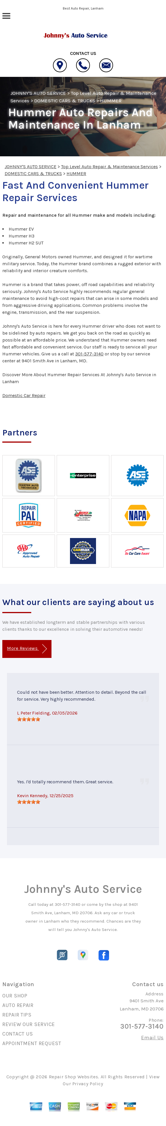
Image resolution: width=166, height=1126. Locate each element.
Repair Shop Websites (73, 1076)
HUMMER (110, 100)
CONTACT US (17, 1034)
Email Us (152, 1037)
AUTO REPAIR (18, 1005)
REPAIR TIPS (17, 1015)
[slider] (28, 719)
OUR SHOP (14, 996)
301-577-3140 (89, 354)
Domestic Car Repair (23, 395)
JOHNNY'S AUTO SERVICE (38, 93)
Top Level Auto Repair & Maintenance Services (109, 166)
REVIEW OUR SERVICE (28, 1024)
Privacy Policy (87, 1083)
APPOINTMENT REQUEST (31, 1043)
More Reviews (27, 649)
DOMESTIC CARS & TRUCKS (64, 100)
